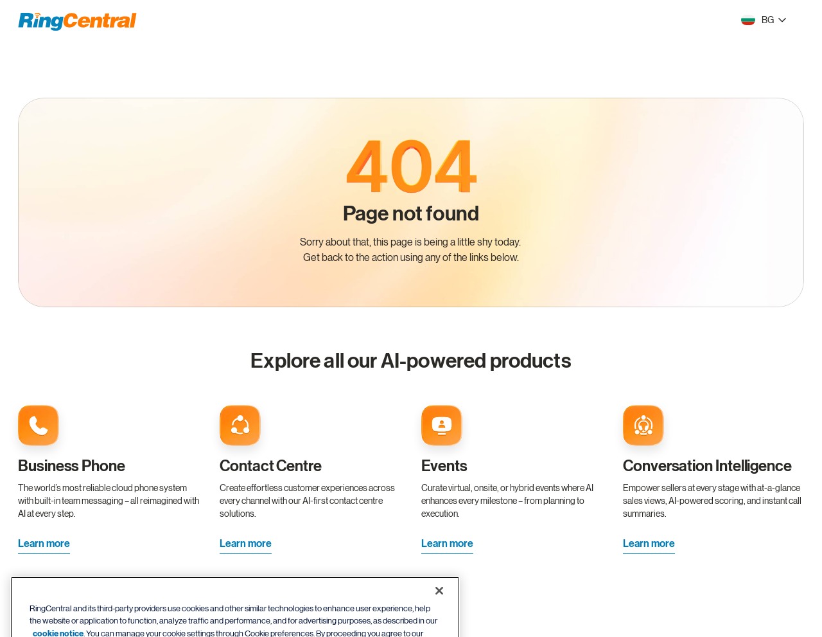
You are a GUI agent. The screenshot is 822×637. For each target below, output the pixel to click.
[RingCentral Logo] (77, 22)
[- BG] (763, 20)
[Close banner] (439, 607)
